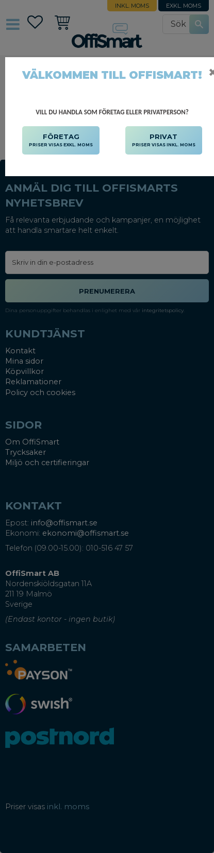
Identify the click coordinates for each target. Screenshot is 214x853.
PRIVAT (163, 140)
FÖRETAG (61, 140)
